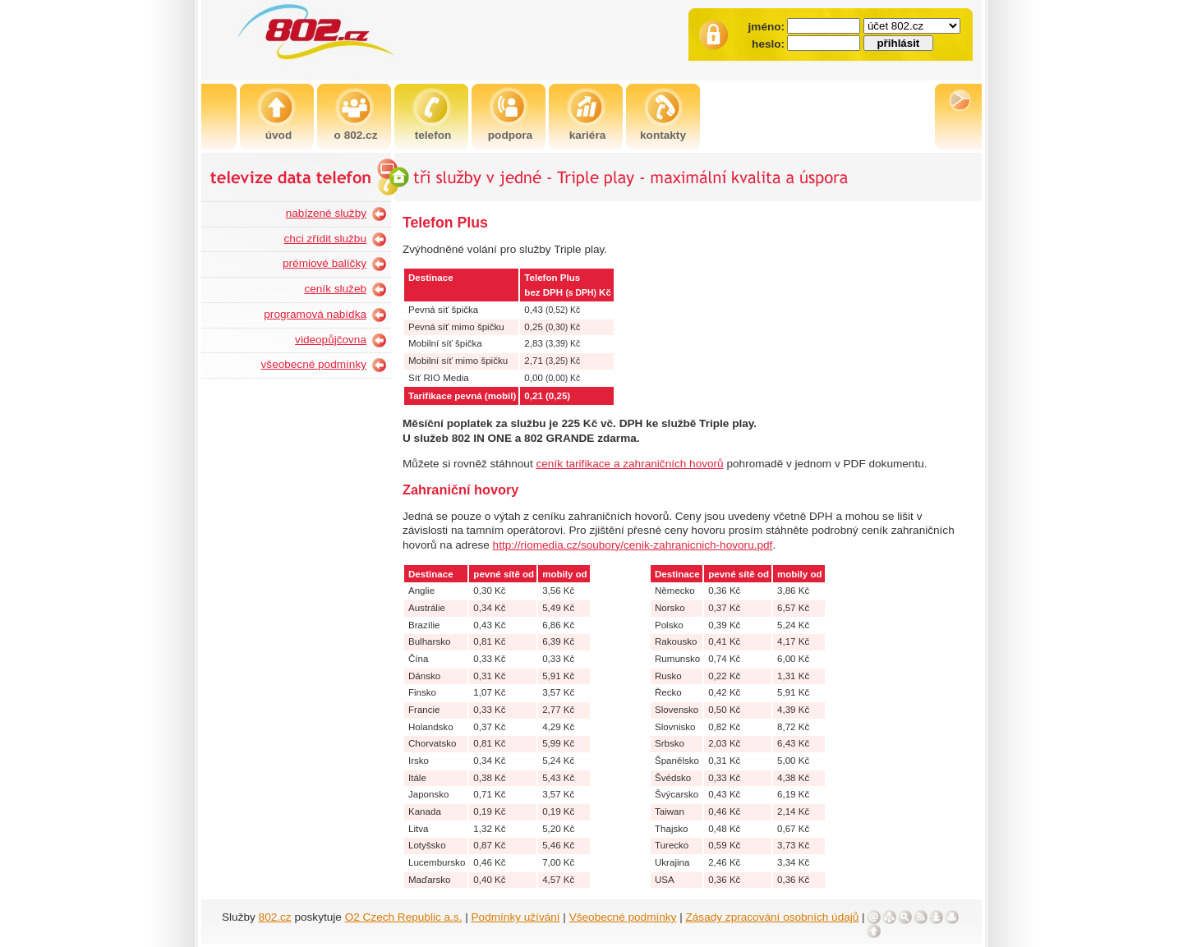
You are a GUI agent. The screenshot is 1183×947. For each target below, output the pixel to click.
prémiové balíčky (324, 263)
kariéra (587, 135)
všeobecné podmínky (313, 364)
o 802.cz (356, 135)
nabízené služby (326, 213)
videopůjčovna (330, 339)
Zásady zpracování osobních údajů (772, 917)
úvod (278, 135)
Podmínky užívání (516, 917)
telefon (433, 135)
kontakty (663, 135)
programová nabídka (315, 314)
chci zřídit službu (325, 238)
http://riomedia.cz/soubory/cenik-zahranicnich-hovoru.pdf (633, 545)
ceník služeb (335, 289)
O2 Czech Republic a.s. (404, 917)
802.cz (275, 917)
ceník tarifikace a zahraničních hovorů (629, 463)
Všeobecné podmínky (623, 917)
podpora (510, 135)
